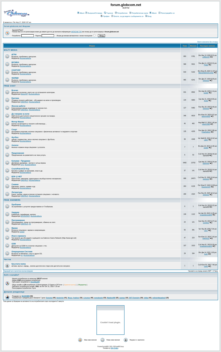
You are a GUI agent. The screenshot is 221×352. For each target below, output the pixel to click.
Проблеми (16, 205)
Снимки (15, 184)
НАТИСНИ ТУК (76, 32)
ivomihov (206, 223)
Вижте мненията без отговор (207, 42)
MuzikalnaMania (25, 58)
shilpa (146, 298)
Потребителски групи (138, 13)
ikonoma (49, 298)
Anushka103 (35, 282)
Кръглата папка (19, 264)
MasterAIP (24, 94)
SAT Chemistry (134, 298)
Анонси (15, 145)
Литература (17, 192)
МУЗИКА (15, 62)
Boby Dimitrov (114, 348)
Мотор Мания (18, 122)
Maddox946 (111, 298)
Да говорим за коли (20, 114)
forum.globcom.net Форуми (17, 26)
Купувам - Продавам (21, 161)
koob (206, 254)
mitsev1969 (206, 124)
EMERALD (24, 102)
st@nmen (206, 163)
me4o (206, 266)
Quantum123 (206, 187)
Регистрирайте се (167, 13)
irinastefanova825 (206, 215)
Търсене (108, 13)
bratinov (76, 298)
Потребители (121, 13)
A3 (30, 224)
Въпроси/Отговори (93, 13)
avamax (122, 298)
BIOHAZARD (25, 216)
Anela (206, 101)
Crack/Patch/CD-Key (20, 169)
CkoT (206, 230)
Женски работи (18, 106)
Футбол (15, 137)
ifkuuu (70, 298)
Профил (105, 16)
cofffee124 (205, 57)
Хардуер (15, 212)
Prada (206, 65)
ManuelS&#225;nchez (205, 73)
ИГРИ (14, 54)
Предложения (18, 153)
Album (80, 13)
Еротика (15, 98)
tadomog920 (206, 116)
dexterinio (60, 298)
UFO (22, 165)
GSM (14, 244)
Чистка (7, 259)
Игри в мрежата (19, 236)
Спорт (14, 130)
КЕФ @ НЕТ (17, 177)
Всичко (15, 90)
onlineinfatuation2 (159, 298)
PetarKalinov (206, 132)
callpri (206, 140)
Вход (148, 16)
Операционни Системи (22, 252)
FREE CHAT (10, 86)
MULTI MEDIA (10, 50)
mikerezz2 (205, 238)
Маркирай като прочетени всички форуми (18, 271)
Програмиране (18, 220)
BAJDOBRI (26, 296)
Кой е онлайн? (11, 275)
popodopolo (98, 298)
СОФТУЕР (16, 70)
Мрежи (15, 228)
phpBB (106, 346)
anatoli (206, 93)
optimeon (206, 80)
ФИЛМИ (15, 78)
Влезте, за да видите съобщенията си (127, 16)
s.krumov (86, 298)
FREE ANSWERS (12, 200)
